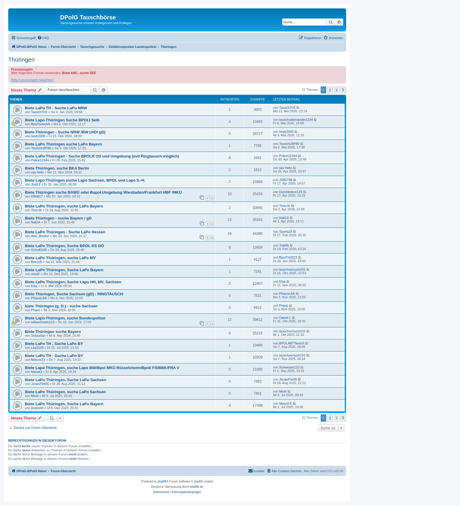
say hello (37, 172)
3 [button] (337, 90)
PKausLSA (39, 298)
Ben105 (36, 262)
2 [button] (330, 90)
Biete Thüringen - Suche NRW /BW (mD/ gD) (65, 132)
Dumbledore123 (290, 192)
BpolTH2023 (288, 257)
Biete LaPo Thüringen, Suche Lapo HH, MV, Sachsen (73, 282)
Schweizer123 (289, 367)
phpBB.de (196, 486)
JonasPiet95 (40, 384)
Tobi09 (284, 245)
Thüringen (21, 59)
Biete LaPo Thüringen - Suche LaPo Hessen (65, 232)
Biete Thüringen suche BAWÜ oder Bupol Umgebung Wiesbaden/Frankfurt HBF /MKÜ (103, 192)
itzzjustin (37, 408)
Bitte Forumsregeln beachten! (32, 80)
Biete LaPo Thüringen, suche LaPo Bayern (64, 206)
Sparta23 (285, 231)
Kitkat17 (37, 196)
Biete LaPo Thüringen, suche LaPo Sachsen (65, 392)
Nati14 (35, 222)
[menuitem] (43, 37)
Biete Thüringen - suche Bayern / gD (58, 218)
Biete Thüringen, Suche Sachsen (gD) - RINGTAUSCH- (74, 294)
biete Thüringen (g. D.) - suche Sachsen (61, 306)
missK (35, 274)
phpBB (162, 481)
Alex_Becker (40, 236)
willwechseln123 (43, 322)
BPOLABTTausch (292, 343)
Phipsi (35, 310)
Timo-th (36, 210)
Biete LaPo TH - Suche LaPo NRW (56, 108)
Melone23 (38, 359)
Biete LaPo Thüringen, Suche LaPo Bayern (64, 270)
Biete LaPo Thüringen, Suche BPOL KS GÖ (64, 246)
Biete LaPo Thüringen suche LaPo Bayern (63, 144)
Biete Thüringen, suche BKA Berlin (57, 168)
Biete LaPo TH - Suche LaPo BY (54, 355)
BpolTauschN (40, 124)
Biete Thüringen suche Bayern (53, 331)
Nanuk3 (36, 371)
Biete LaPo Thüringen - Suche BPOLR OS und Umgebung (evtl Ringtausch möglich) (102, 156)
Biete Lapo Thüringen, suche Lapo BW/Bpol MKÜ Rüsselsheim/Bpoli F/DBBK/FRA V (102, 368)
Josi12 (35, 184)
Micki (34, 396)
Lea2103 (37, 347)
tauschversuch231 (292, 269)
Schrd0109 (39, 250)
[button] (343, 89)
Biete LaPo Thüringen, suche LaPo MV (60, 258)
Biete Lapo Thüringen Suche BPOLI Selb (62, 120)
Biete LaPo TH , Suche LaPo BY (54, 343)
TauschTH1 (39, 112)
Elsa (34, 286)
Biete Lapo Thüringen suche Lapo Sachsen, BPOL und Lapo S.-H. (85, 180)
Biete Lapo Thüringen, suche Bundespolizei (65, 318)
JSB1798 (285, 180)
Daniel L (285, 317)
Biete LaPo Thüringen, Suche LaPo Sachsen (65, 380)
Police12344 (40, 160)
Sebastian (38, 335)
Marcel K (285, 403)
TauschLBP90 (41, 148)
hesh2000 (38, 136)
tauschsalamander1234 (296, 119)
